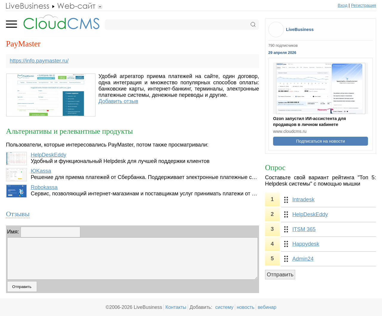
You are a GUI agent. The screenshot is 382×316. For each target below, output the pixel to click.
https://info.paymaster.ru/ (39, 61)
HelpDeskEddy (48, 155)
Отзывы (18, 214)
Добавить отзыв (118, 101)
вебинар (267, 307)
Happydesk (305, 244)
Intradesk (303, 200)
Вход (343, 5)
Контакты (175, 307)
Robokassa (44, 187)
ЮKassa (41, 171)
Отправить (280, 275)
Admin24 (303, 259)
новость (245, 307)
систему (224, 307)
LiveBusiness (300, 29)
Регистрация (363, 5)
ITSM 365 (304, 229)
